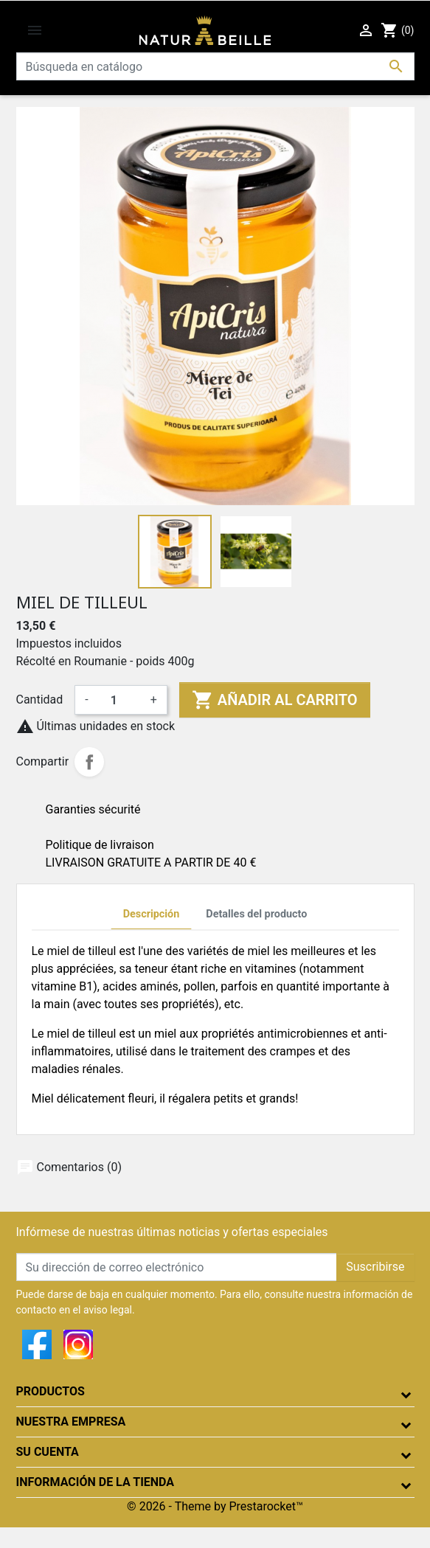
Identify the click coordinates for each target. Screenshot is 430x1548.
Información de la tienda (95, 1482)
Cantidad (39, 700)
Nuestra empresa (71, 1422)
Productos (50, 1391)
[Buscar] (215, 66)
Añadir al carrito (275, 700)
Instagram (78, 1344)
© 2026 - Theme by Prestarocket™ (215, 1506)
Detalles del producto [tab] (256, 914)
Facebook (37, 1344)
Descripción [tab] (151, 914)
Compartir (89, 762)
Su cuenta (47, 1452)
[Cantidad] (119, 700)
